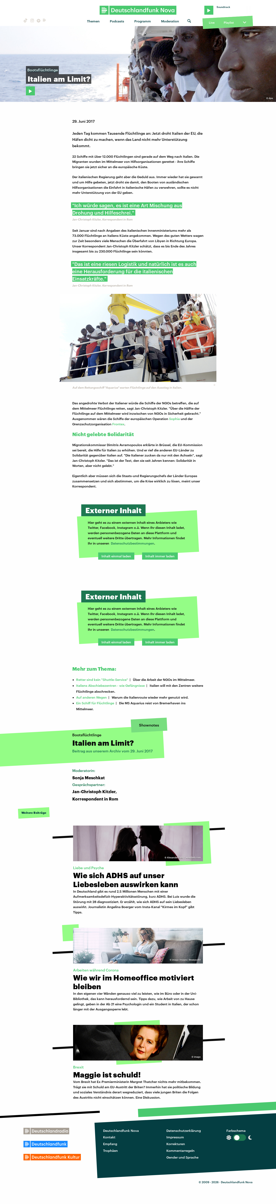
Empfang (110, 1144)
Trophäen (110, 1150)
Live (212, 22)
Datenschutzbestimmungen (132, 543)
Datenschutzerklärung (183, 1130)
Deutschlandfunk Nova (121, 1130)
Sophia (174, 419)
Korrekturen (175, 1144)
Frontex (118, 424)
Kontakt (109, 1137)
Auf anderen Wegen (91, 697)
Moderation (170, 21)
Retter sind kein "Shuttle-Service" (102, 679)
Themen (93, 21)
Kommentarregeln (180, 1150)
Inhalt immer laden (160, 556)
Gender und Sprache (182, 1157)
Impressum (175, 1137)
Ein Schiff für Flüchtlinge (95, 703)
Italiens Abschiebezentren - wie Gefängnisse (110, 685)
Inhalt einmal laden (116, 556)
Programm (142, 21)
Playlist (229, 22)
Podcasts (117, 21)
